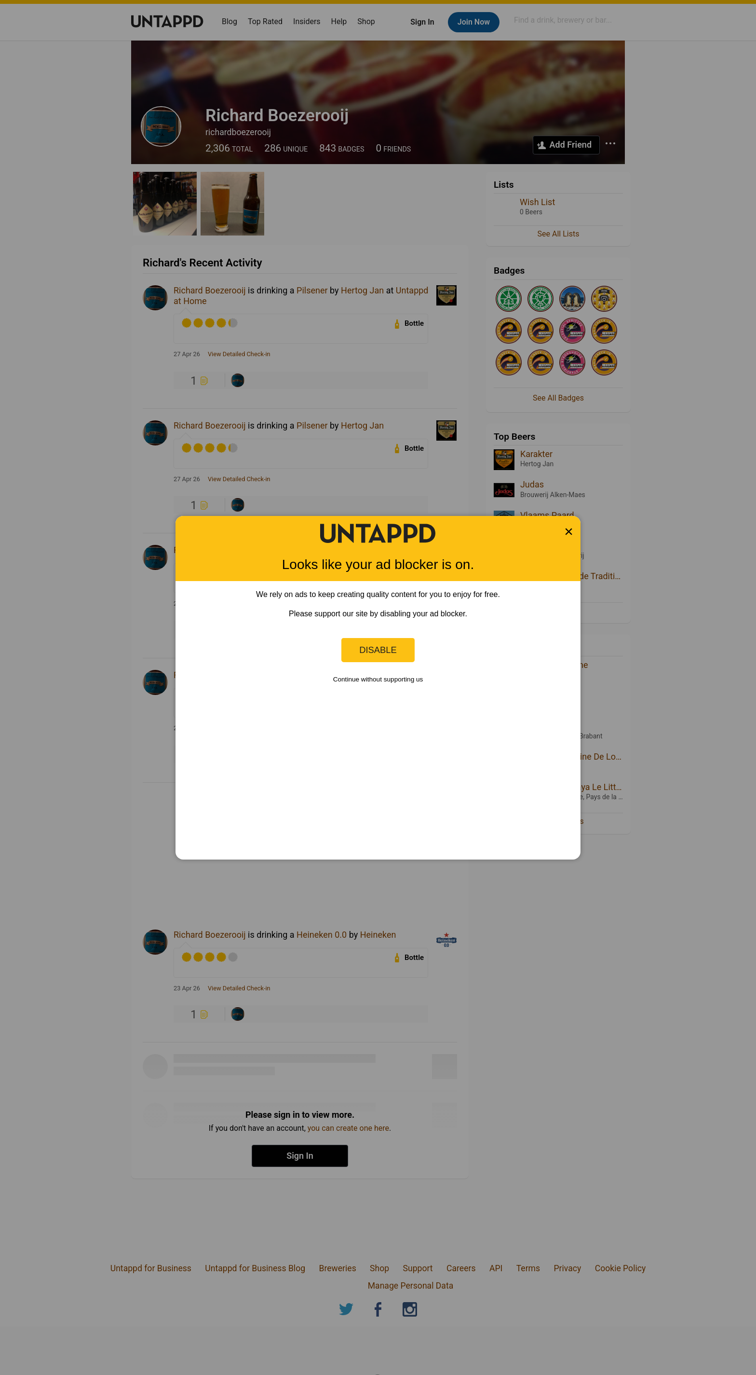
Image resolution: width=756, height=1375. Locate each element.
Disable (378, 650)
